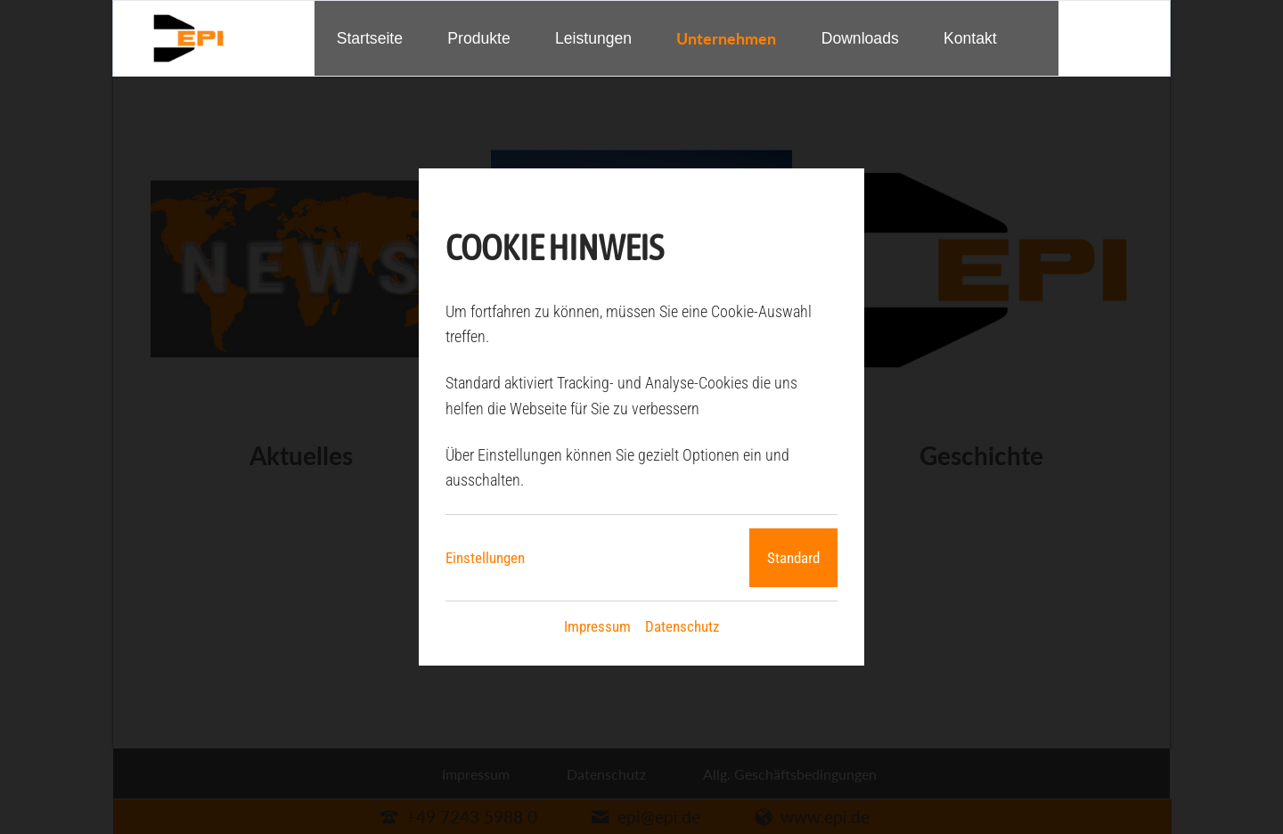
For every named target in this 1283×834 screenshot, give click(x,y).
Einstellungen (485, 558)
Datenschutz (682, 626)
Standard (793, 558)
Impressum (597, 626)
